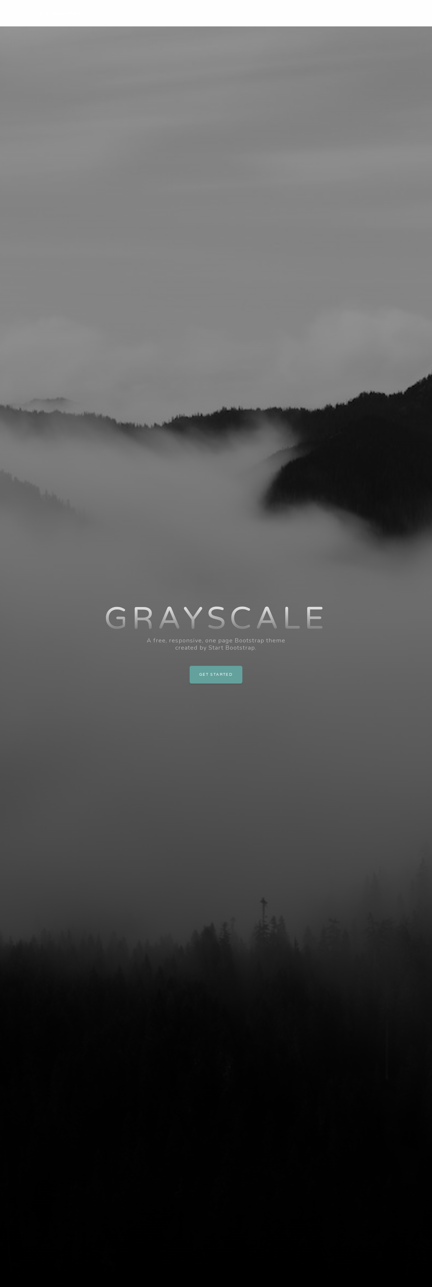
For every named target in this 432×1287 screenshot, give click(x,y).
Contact (383, 13)
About (318, 13)
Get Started (216, 674)
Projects (350, 13)
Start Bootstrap (56, 13)
